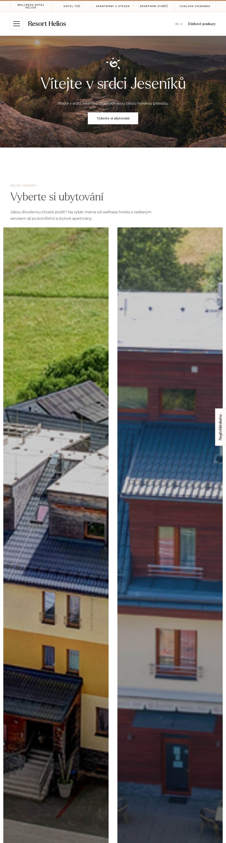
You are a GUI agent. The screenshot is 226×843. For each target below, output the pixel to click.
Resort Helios (47, 24)
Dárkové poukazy (202, 24)
